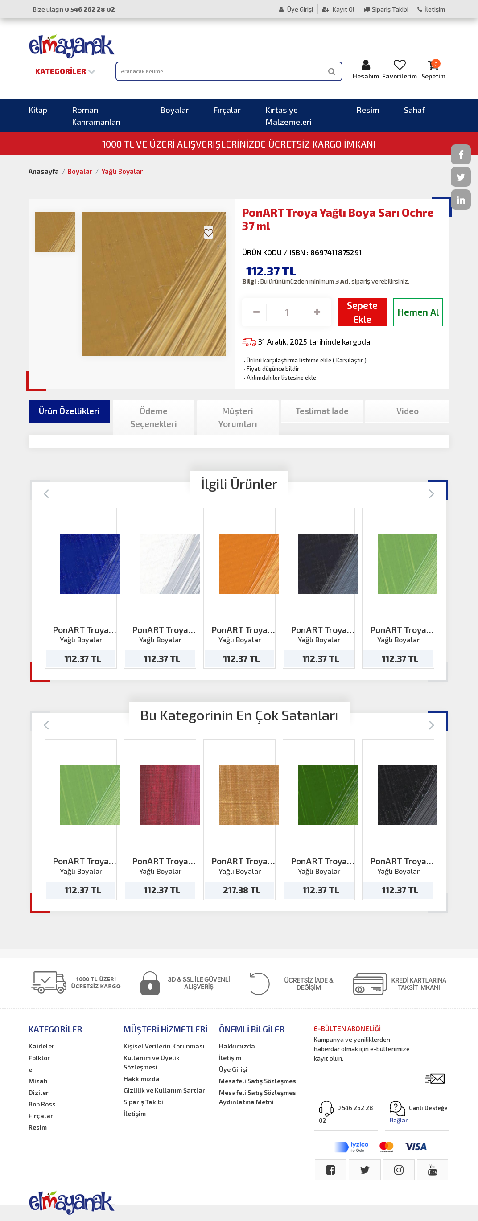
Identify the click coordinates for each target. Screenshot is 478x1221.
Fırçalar (227, 110)
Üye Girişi (296, 9)
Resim (367, 110)
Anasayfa (44, 171)
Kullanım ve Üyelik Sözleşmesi (152, 1062)
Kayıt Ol (338, 9)
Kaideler (41, 1046)
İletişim (431, 9)
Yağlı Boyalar (122, 171)
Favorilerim (399, 69)
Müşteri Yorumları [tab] (237, 417)
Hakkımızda (142, 1078)
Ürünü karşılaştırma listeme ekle (286, 360)
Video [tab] (407, 411)
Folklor (39, 1057)
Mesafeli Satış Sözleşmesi (258, 1081)
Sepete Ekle (362, 312)
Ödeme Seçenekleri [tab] (153, 417)
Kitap (38, 110)
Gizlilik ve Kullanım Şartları (165, 1090)
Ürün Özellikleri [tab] (69, 411)
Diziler (39, 1092)
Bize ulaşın (74, 9)
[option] (80, 588)
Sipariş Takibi (385, 9)
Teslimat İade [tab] (322, 411)
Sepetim (433, 69)
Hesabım (366, 69)
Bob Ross (42, 1104)
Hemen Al (418, 311)
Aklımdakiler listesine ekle (279, 377)
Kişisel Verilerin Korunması (164, 1046)
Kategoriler (65, 70)
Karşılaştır (349, 360)
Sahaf (414, 110)
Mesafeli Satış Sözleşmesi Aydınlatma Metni (258, 1097)
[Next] (432, 493)
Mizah (38, 1081)
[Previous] (46, 493)
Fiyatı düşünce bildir (270, 368)
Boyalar (174, 110)
